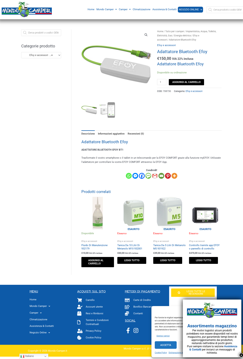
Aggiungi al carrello (186, 82)
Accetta (165, 345)
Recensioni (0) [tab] (136, 133)
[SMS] (148, 176)
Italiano (27, 356)
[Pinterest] (168, 176)
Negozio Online (190, 9)
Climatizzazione (141, 9)
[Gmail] (155, 176)
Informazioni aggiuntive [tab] (111, 133)
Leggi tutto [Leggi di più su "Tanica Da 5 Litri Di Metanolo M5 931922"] (167, 260)
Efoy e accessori (166, 45)
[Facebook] (142, 176)
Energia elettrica (182, 35)
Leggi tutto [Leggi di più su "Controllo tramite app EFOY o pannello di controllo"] (203, 260)
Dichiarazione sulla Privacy (181, 352)
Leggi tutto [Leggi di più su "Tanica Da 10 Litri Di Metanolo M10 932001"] (131, 260)
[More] (174, 176)
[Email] (161, 176)
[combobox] (41, 55)
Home (90, 9)
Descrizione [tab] (88, 133)
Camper (124, 9)
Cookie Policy (161, 352)
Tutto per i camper (174, 31)
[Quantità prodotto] (161, 82)
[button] (106, 9)
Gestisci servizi (163, 336)
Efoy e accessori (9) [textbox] (38, 55)
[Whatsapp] (129, 176)
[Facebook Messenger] (135, 176)
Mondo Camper (106, 9)
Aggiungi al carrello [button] (95, 262)
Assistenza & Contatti (164, 9)
